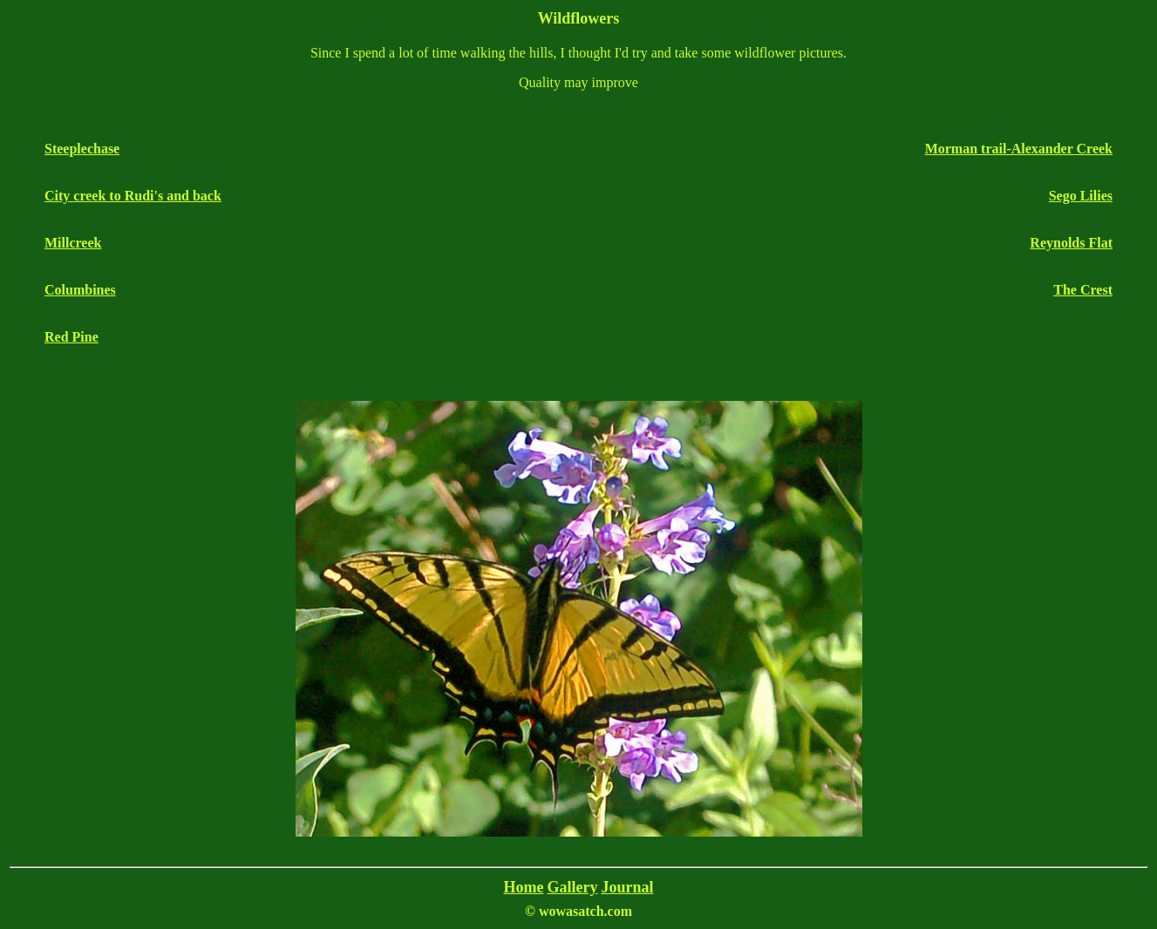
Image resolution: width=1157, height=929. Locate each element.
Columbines (80, 289)
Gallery (572, 887)
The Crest (1083, 289)
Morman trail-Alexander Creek (1019, 148)
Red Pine (71, 336)
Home (524, 887)
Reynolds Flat (1071, 242)
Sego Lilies (1081, 195)
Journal (627, 887)
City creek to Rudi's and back (132, 195)
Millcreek (72, 242)
